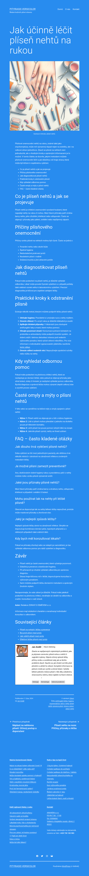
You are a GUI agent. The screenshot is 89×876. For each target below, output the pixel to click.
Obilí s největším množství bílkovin (23, 782)
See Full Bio (36, 678)
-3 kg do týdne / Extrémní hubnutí (59, 766)
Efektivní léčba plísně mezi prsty (33, 639)
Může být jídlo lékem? (18, 842)
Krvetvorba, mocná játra (19, 785)
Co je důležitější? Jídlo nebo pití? (22, 769)
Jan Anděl (20, 701)
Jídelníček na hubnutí (55, 795)
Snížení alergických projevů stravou (23, 819)
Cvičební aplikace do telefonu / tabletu (61, 772)
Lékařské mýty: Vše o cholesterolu (23, 823)
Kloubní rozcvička (16, 772)
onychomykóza (54, 704)
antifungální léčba (61, 701)
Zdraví (72, 698)
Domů (60, 9)
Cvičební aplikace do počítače (58, 769)
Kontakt (76, 9)
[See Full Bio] (41, 677)
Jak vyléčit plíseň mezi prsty (32, 636)
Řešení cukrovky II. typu (56, 792)
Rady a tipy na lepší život (56, 760)
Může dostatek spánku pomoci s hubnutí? (26, 775)
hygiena (71, 701)
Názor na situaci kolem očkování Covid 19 (26, 766)
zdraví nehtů (70, 709)
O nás (67, 9)
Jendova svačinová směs (56, 789)
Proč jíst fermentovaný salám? (21, 789)
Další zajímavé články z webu (21, 807)
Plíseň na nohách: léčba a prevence (35, 629)
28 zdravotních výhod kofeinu (21, 813)
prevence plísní (58, 706)
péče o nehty (64, 704)
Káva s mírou (15, 839)
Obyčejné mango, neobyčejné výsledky (24, 792)
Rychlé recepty (52, 782)
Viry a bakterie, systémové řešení (22, 779)
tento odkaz (25, 347)
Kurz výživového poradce (56, 785)
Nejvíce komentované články (21, 760)
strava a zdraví (69, 706)
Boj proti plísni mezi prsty (31, 633)
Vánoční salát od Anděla (19, 816)
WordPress (66, 866)
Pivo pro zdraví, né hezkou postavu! (23, 833)
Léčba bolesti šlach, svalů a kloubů (60, 798)
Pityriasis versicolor (23, 9)
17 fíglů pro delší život (18, 836)
